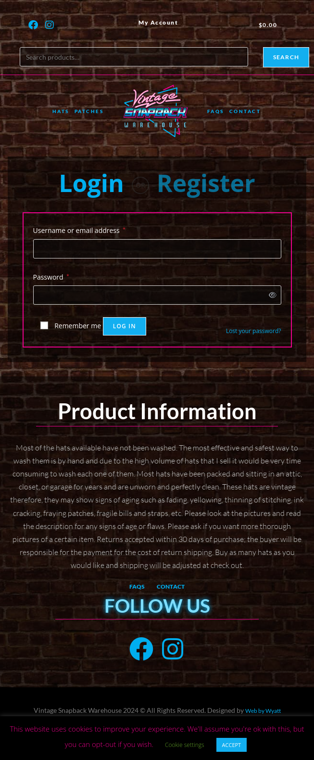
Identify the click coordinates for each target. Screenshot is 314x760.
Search (286, 57)
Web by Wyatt (263, 710)
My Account (158, 22)
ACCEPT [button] (231, 744)
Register (206, 183)
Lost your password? (253, 331)
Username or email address (79, 229)
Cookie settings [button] (184, 745)
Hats (60, 111)
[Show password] (270, 295)
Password (51, 276)
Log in (124, 326)
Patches (89, 111)
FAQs (215, 111)
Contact (245, 111)
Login (91, 183)
